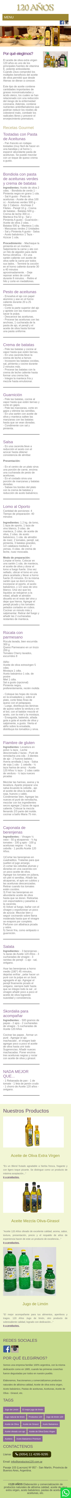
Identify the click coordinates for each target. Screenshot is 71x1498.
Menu (9, 17)
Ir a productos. (11, 1177)
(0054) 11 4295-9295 (31, 1454)
